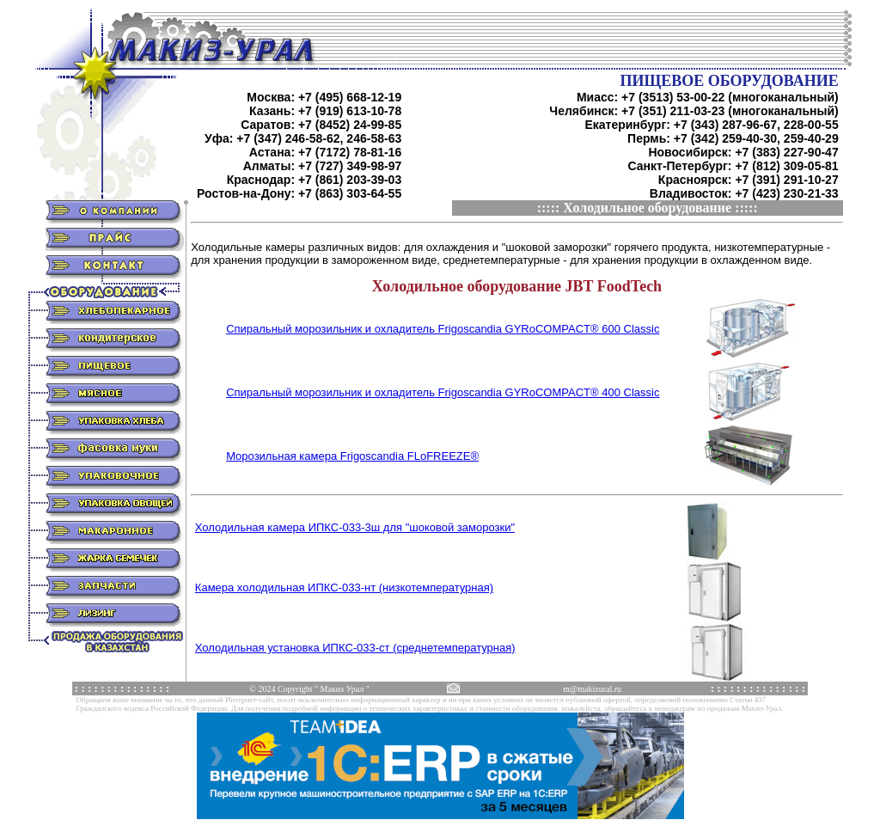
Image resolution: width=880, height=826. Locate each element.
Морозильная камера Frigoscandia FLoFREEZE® (352, 456)
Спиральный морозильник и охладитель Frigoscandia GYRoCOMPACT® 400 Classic (442, 392)
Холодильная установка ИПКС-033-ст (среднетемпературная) (355, 647)
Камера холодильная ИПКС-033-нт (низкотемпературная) (344, 587)
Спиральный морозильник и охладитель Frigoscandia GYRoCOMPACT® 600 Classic (442, 328)
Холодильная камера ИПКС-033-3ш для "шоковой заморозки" (355, 527)
